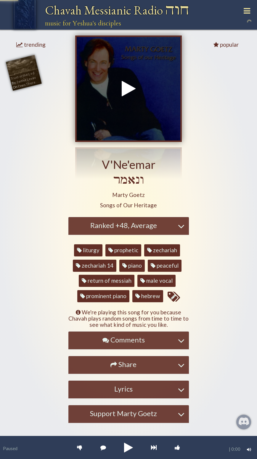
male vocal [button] (156, 280)
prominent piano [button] (103, 295)
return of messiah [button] (106, 280)
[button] (128, 195)
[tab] (128, 226)
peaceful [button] (165, 265)
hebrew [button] (147, 295)
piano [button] (132, 265)
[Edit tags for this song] (173, 296)
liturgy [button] (88, 250)
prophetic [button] (123, 250)
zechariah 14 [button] (94, 265)
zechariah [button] (162, 250)
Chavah (117, 10)
